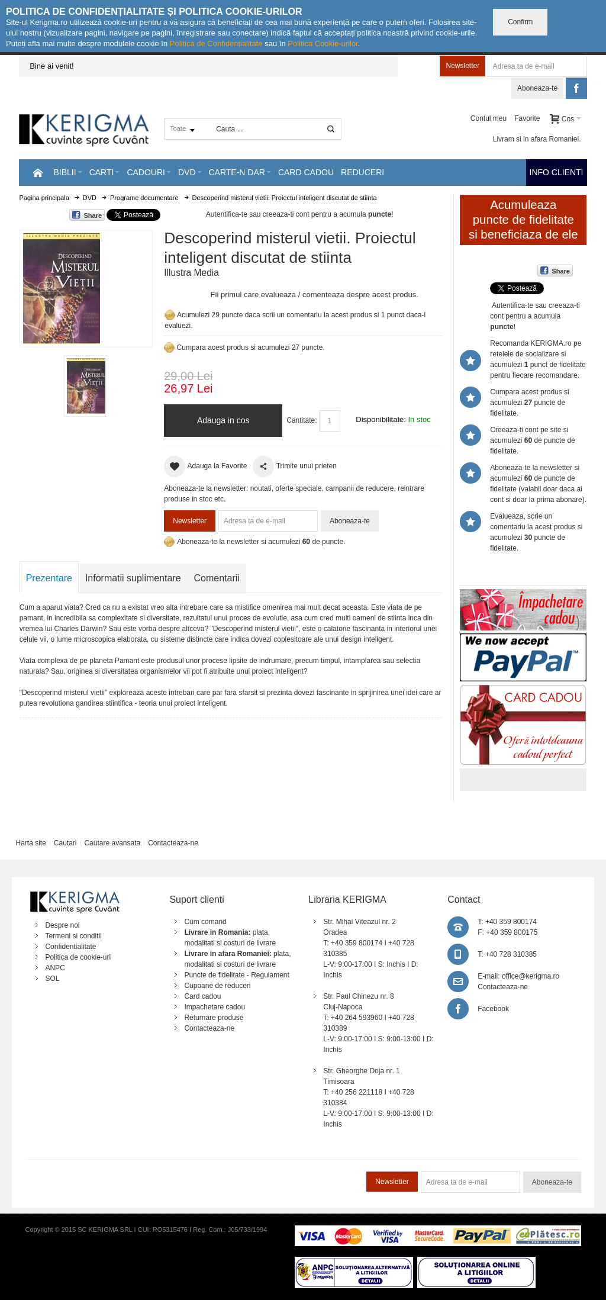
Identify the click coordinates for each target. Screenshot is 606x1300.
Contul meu (488, 118)
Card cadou (202, 996)
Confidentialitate (70, 946)
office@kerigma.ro (530, 976)
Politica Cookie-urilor (323, 43)
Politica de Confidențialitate (216, 43)
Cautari (65, 843)
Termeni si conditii (73, 936)
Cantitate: (301, 420)
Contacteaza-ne (173, 843)
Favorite (527, 118)
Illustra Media (191, 273)
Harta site (30, 843)
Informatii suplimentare (133, 578)
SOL (52, 978)
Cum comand (205, 922)
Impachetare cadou (214, 1007)
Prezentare (49, 578)
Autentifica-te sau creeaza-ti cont (258, 214)
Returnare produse (213, 1017)
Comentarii (217, 578)
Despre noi (62, 925)
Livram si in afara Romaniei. (537, 139)
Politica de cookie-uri (78, 957)
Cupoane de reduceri (217, 986)
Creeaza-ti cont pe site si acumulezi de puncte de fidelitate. (532, 440)
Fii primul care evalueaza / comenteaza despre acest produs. (314, 294)
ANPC (55, 968)
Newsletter (462, 66)
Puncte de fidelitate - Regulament (236, 975)
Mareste (84, 286)
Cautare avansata (112, 843)
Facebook (493, 1009)
